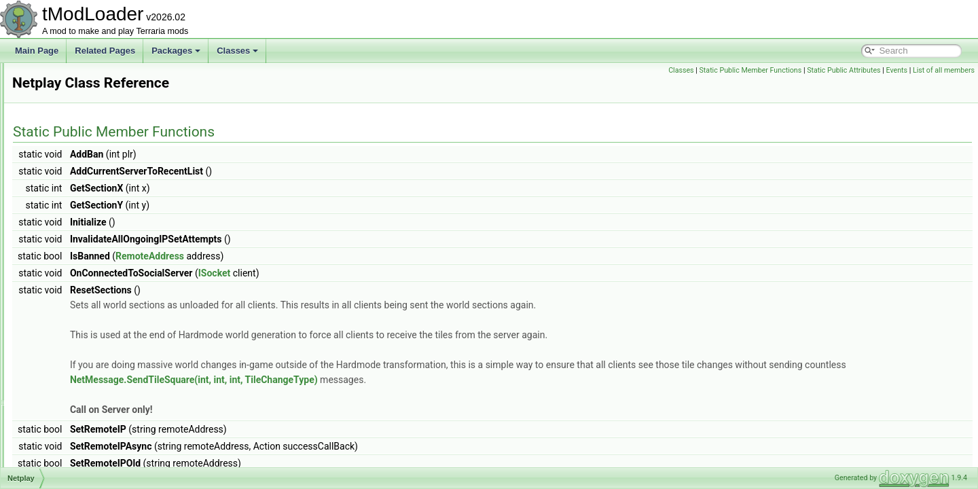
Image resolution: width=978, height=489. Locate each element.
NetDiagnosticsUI (76, 122)
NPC (53, 436)
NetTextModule (72, 331)
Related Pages (105, 51)
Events (896, 70)
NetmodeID (65, 197)
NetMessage (67, 182)
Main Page (36, 51)
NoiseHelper (67, 406)
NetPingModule (73, 256)
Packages (175, 51)
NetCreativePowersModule (93, 77)
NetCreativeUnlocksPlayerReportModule (118, 107)
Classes (237, 51)
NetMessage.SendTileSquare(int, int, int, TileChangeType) (443, 379)
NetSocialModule (76, 301)
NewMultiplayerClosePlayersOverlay (111, 391)
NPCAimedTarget (76, 451)
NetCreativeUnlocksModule (94, 92)
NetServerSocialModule (87, 286)
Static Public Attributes (843, 70)
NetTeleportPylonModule (89, 316)
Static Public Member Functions (751, 70)
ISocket (384, 273)
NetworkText (67, 361)
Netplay (59, 271)
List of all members (944, 70)
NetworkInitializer (76, 346)
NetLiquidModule (75, 152)
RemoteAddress (319, 256)
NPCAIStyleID (70, 466)
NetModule (64, 212)
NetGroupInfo (69, 137)
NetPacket (63, 227)
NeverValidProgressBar (87, 376)
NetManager (67, 167)
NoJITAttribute (70, 421)
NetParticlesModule (80, 242)
